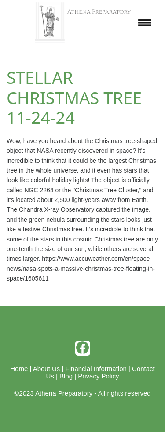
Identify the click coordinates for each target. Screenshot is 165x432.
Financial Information (96, 368)
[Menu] (145, 23)
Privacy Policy (98, 376)
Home (19, 368)
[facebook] (82, 348)
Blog (66, 376)
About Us (46, 368)
